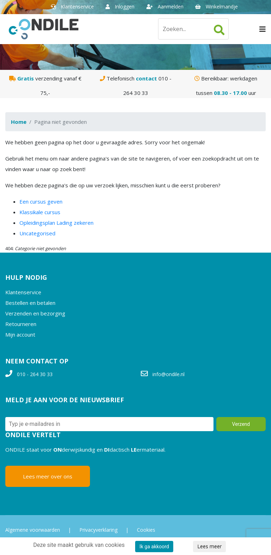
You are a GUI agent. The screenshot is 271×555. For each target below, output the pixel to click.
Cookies (146, 529)
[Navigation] (262, 29)
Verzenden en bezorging (35, 313)
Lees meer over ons (47, 476)
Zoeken (219, 30)
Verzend (241, 424)
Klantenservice (72, 6)
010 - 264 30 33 (35, 374)
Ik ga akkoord (154, 546)
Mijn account (20, 334)
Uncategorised (37, 233)
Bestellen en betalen (30, 302)
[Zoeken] (193, 29)
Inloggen (120, 6)
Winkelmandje (216, 6)
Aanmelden (164, 6)
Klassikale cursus (39, 212)
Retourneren (20, 323)
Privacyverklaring (98, 529)
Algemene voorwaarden (32, 529)
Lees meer (209, 546)
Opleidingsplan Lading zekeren (56, 222)
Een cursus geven (40, 201)
